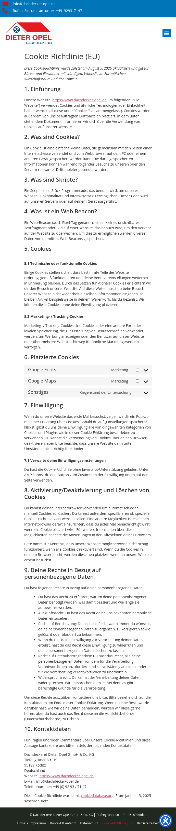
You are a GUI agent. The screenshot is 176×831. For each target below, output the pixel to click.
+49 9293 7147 (69, 10)
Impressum (38, 823)
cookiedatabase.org (97, 795)
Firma (21, 823)
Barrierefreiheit (148, 823)
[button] (166, 33)
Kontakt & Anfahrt (63, 823)
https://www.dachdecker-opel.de (79, 99)
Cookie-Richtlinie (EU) (117, 823)
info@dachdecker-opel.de (34, 4)
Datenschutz (89, 823)
